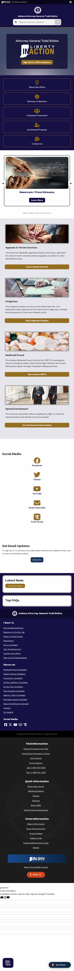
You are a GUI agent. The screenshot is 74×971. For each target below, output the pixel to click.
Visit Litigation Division (37, 320)
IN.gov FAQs (36, 805)
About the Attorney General (16, 704)
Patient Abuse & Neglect (14, 674)
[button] (71, 2)
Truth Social (37, 521)
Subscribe (37, 560)
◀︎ (4, 183)
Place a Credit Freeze (13, 636)
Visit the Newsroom (12, 649)
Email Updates (36, 833)
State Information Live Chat (36, 749)
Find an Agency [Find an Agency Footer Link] (36, 763)
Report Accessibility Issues (36, 867)
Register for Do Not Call (13, 632)
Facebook (37, 465)
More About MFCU (37, 374)
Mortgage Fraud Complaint (15, 699)
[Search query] (36, 22)
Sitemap (36, 800)
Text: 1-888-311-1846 (36, 772)
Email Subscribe (37, 507)
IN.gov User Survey (36, 786)
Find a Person (36, 758)
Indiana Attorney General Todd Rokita (37, 16)
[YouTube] (15, 724)
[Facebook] (5, 724)
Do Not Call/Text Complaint (15, 682)
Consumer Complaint (12, 678)
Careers (7, 708)
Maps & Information (36, 824)
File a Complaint (10, 645)
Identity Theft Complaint (14, 695)
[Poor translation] (6, 897)
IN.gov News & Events (35, 829)
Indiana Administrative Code (36, 843)
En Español (8, 712)
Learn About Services (37, 266)
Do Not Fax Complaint (13, 687)
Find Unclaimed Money (13, 628)
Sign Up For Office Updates (37, 62)
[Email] (20, 724)
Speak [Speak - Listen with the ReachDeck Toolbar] (35, 874)
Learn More (37, 200)
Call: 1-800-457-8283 (36, 768)
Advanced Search (36, 791)
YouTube (37, 493)
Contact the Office (11, 653)
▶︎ (72, 183)
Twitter (37, 479)
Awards (36, 847)
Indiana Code (36, 838)
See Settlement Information (37, 425)
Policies (36, 796)
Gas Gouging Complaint (14, 691)
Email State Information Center (36, 753)
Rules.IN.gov (8, 641)
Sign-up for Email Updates (15, 658)
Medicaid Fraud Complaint (15, 670)
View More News (15, 586)
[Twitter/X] (10, 724)
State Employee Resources (36, 810)
